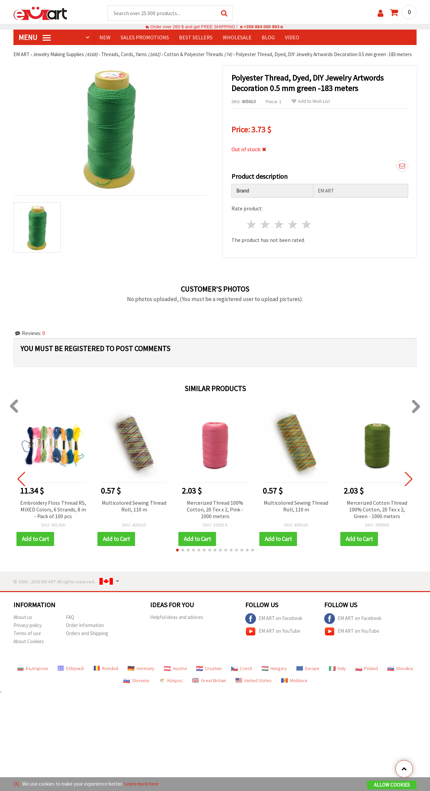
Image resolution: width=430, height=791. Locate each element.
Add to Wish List (311, 101)
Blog (268, 37)
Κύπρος (171, 680)
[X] (16, 784)
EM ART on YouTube (272, 631)
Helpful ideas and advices (176, 617)
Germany (141, 668)
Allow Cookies (392, 785)
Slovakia (400, 668)
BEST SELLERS (196, 37)
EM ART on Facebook (273, 618)
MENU (34, 37)
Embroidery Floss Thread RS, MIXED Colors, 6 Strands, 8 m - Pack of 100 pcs (53, 509)
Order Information (85, 625)
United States (253, 680)
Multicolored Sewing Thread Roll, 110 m (134, 506)
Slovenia (136, 680)
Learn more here (141, 784)
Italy (337, 668)
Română (105, 668)
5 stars (306, 224)
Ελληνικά (70, 668)
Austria (175, 668)
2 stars (265, 224)
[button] (177, 550)
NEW (105, 37)
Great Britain (209, 680)
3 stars (279, 224)
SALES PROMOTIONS (145, 37)
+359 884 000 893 (261, 26)
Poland (366, 668)
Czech (241, 668)
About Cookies (28, 641)
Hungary (274, 668)
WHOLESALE (237, 37)
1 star (252, 224)
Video (292, 37)
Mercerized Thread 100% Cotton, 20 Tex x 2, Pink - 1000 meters (215, 509)
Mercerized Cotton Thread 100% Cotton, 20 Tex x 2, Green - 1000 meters (377, 509)
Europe (307, 668)
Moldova (294, 680)
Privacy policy (27, 625)
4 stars (293, 224)
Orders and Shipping (87, 633)
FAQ (70, 617)
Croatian (209, 668)
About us (22, 617)
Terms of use (27, 633)
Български (32, 668)
